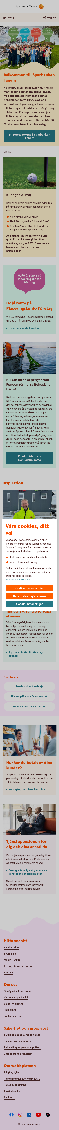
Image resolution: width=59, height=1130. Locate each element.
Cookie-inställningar (29, 604)
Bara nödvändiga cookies (29, 596)
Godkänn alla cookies (29, 588)
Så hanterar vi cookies (18, 579)
